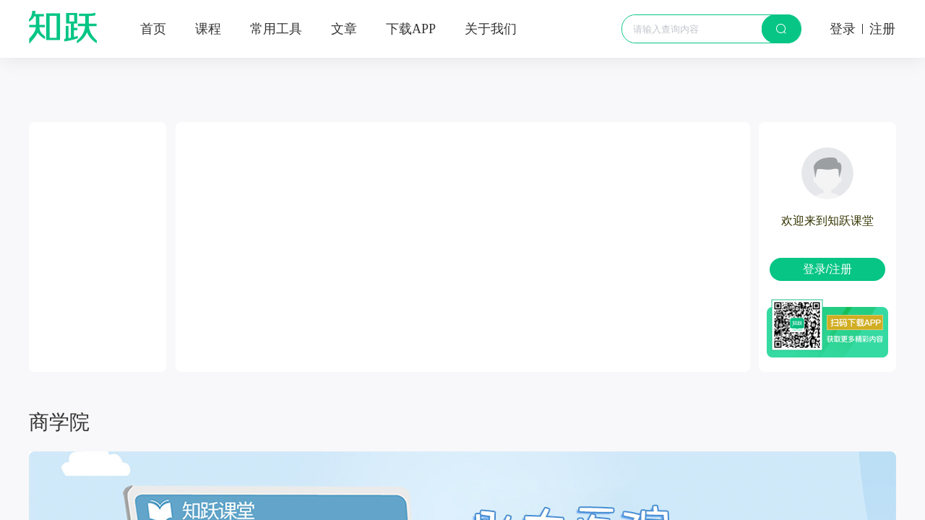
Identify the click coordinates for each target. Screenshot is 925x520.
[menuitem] (410, 29)
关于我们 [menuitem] (491, 29)
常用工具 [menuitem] (276, 29)
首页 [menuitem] (153, 29)
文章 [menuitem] (344, 29)
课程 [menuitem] (208, 29)
